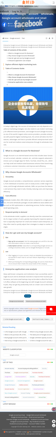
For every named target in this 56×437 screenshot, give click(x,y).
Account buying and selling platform (28, 367)
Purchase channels (37, 371)
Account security (9, 367)
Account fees (42, 396)
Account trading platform (12, 396)
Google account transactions (42, 392)
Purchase (7, 371)
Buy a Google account (11, 392)
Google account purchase (21, 371)
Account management (24, 380)
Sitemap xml (26, 427)
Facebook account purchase (40, 419)
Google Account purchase (19, 417)
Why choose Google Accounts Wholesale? (21, 56)
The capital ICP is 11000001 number (15, 432)
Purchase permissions (38, 384)
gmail (10, 23)
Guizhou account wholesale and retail (36, 301)
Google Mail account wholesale (36, 415)
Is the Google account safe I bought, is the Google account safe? (14, 318)
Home (6, 38)
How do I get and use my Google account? (21, 58)
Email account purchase (36, 417)
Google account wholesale (16, 301)
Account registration (23, 388)
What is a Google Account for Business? (20, 53)
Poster (27, 296)
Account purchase (38, 388)
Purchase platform (21, 375)
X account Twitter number (37, 424)
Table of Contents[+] (2, 201)
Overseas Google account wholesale (17, 419)
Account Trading (25, 392)
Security (44, 367)
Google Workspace (10, 384)
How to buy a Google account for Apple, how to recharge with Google (26, 339)
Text (23, 38)
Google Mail (8, 375)
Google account (15, 38)
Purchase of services (44, 375)
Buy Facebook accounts (37, 422)
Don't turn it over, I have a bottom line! (43, 318)
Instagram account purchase (19, 422)
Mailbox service (23, 384)
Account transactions (28, 396)
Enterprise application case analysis (19, 60)
